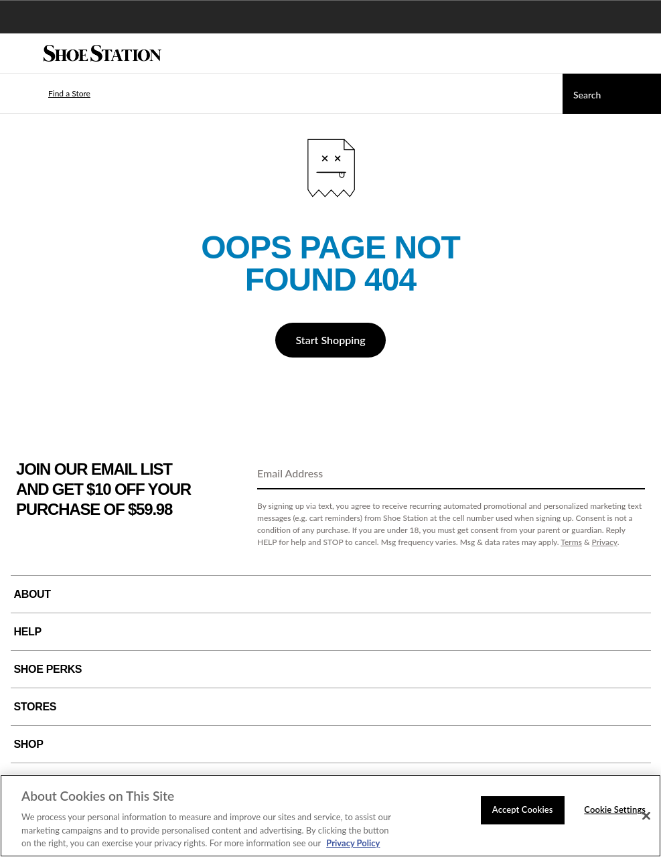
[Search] (612, 94)
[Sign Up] (630, 474)
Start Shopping (330, 339)
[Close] (646, 816)
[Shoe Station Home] (102, 53)
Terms (571, 542)
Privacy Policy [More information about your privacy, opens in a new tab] (353, 843)
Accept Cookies (522, 809)
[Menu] (20, 53)
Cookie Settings (615, 809)
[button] (49, 93)
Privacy (604, 542)
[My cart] (643, 53)
